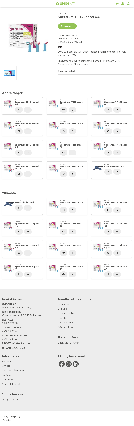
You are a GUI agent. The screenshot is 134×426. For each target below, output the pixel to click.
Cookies (7, 420)
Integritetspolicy (12, 416)
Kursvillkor (8, 379)
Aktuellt (6, 361)
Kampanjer (64, 304)
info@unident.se (21, 343)
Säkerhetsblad (66, 71)
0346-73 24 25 (9, 338)
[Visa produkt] (28, 110)
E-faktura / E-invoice (69, 343)
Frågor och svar (66, 327)
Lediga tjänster (10, 399)
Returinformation (67, 322)
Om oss (6, 366)
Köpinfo (62, 318)
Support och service (13, 370)
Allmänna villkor (66, 313)
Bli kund (62, 309)
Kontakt (6, 375)
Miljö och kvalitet (11, 384)
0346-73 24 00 (10, 323)
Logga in (69, 26)
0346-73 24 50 (9, 331)
